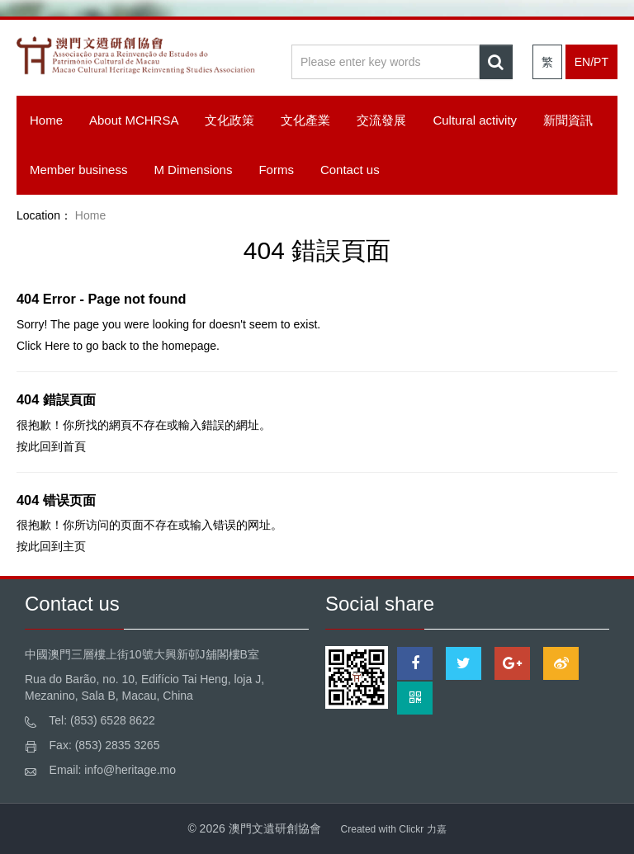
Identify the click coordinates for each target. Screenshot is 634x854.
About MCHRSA (133, 120)
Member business (78, 170)
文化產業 (305, 120)
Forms (276, 170)
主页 (74, 546)
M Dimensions (193, 170)
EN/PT (591, 61)
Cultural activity (475, 120)
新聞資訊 (568, 120)
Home (46, 120)
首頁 (74, 446)
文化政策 (229, 120)
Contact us (350, 170)
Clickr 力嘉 (422, 829)
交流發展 (381, 120)
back (114, 345)
